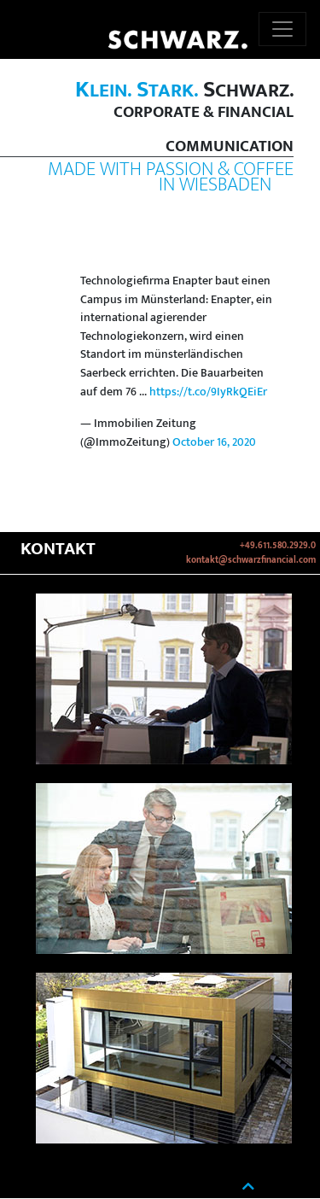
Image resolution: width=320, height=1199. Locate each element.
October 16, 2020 (214, 442)
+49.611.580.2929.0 (278, 545)
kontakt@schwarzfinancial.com (251, 560)
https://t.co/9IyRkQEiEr (208, 392)
